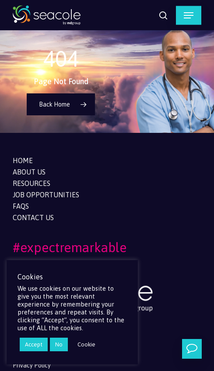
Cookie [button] (86, 344)
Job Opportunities (46, 195)
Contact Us (33, 217)
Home (23, 160)
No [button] (59, 344)
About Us (29, 172)
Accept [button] (33, 344)
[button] (188, 15)
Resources (31, 183)
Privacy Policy (32, 365)
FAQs (21, 206)
